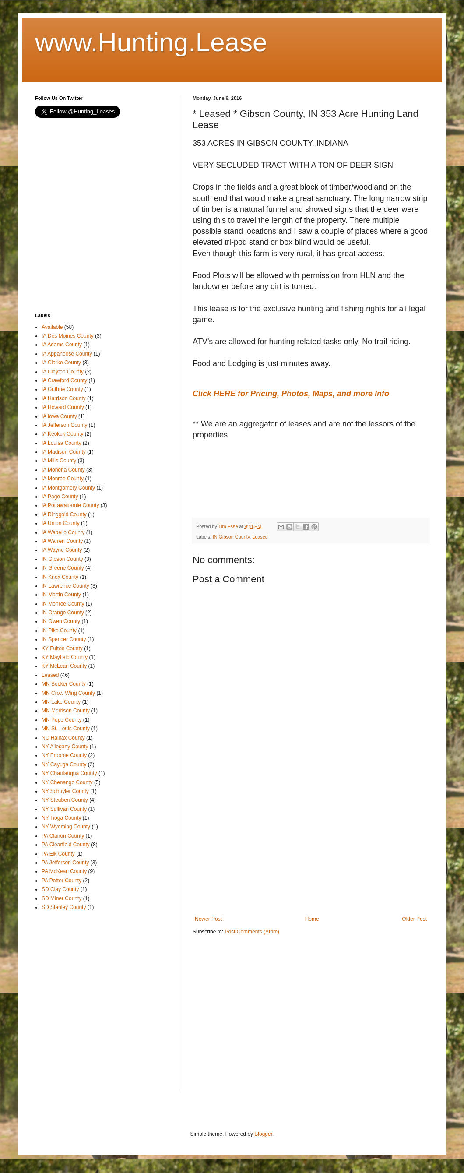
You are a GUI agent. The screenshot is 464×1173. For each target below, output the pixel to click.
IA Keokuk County (62, 434)
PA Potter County (61, 880)
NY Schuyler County (65, 791)
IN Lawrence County (65, 586)
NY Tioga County (61, 818)
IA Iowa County (59, 416)
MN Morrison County (66, 711)
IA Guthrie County (62, 389)
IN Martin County (61, 595)
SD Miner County (61, 898)
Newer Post (208, 919)
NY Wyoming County (66, 827)
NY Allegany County (65, 746)
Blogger (263, 1134)
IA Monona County (63, 470)
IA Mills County (59, 461)
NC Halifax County (63, 738)
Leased (259, 536)
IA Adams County (62, 345)
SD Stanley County (64, 907)
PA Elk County (58, 854)
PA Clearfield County (66, 845)
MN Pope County (61, 720)
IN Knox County (60, 577)
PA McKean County (64, 871)
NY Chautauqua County (69, 773)
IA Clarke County (61, 362)
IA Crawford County (64, 380)
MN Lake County (61, 702)
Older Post (414, 919)
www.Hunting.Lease (151, 42)
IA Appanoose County (67, 354)
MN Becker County (64, 684)
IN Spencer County (64, 639)
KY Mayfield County (65, 657)
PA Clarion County (63, 836)
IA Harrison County (64, 398)
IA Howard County (63, 407)
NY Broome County (64, 755)
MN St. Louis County (66, 729)
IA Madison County (64, 452)
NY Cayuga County (64, 764)
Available (52, 327)
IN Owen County (61, 621)
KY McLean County (64, 666)
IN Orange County (63, 612)
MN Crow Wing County (68, 693)
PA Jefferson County (65, 862)
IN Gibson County (231, 536)
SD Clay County (60, 889)
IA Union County (61, 523)
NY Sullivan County (64, 809)
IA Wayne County (62, 550)
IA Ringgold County (64, 514)
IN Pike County (59, 630)
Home (312, 919)
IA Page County (60, 496)
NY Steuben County (65, 800)
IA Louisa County (61, 443)
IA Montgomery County (68, 488)
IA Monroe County (63, 479)
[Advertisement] (263, 485)
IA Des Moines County (68, 336)
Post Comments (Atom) (252, 932)
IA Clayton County (63, 372)
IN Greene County (63, 568)
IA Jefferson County (65, 425)
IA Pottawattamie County (70, 505)
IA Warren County (62, 541)
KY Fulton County (62, 648)
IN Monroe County (63, 604)
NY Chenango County (67, 782)
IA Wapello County (63, 532)
